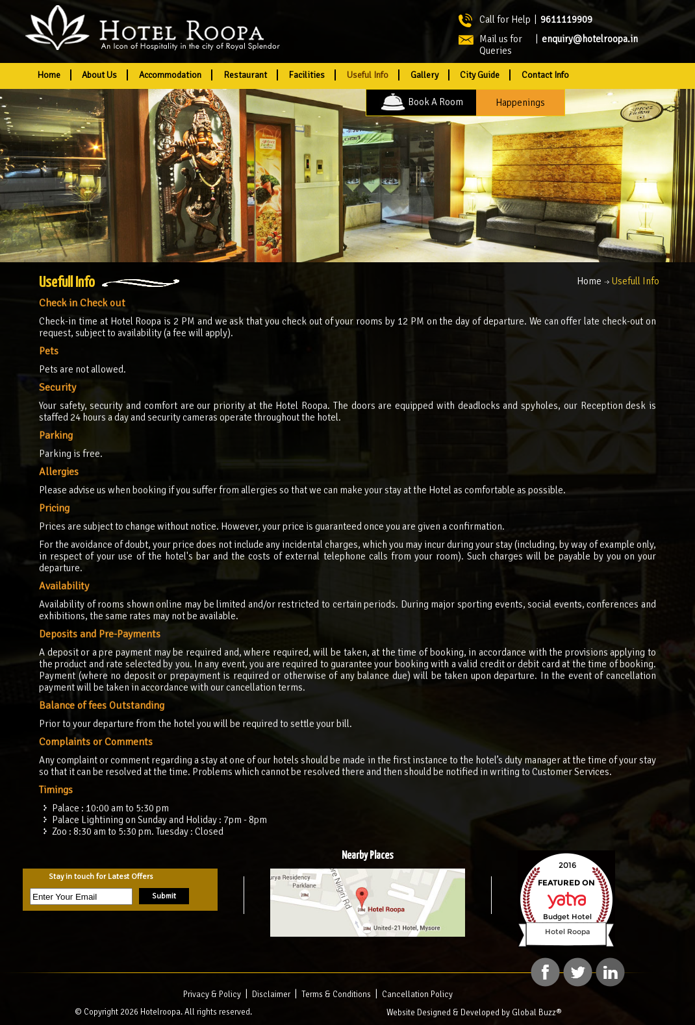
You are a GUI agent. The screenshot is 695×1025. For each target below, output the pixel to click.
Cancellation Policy (417, 994)
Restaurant (245, 74)
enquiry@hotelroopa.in (590, 39)
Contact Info (545, 74)
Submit (164, 896)
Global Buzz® (537, 1012)
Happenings (520, 102)
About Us (99, 74)
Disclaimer (271, 994)
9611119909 (566, 19)
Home (48, 74)
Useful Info (367, 74)
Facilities (306, 74)
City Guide (479, 74)
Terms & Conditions (336, 994)
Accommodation (170, 74)
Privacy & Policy (212, 994)
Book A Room (421, 102)
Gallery (424, 74)
